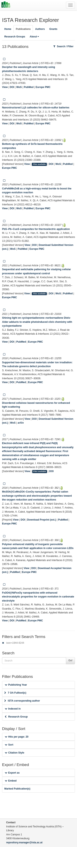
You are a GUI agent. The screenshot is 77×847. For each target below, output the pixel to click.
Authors (40, 29)
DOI (12, 87)
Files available (39, 164)
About (34, 36)
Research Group (16, 716)
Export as (12, 772)
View (5, 87)
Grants (53, 29)
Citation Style (14, 752)
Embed (11, 780)
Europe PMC (43, 87)
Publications (23, 29)
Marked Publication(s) (17, 788)
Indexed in (13, 708)
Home (7, 29)
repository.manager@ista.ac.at (24, 842)
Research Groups (14, 36)
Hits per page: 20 (16, 736)
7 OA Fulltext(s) (15, 692)
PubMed (28, 87)
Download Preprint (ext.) (41, 519)
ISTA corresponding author (22, 700)
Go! (70, 660)
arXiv (21, 422)
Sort (9, 744)
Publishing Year (16, 684)
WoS (19, 87)
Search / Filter (63, 46)
